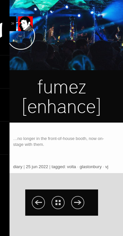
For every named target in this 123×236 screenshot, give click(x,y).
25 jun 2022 (37, 166)
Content (21, 23)
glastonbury (91, 166)
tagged (58, 166)
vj (106, 166)
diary (17, 166)
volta (71, 166)
